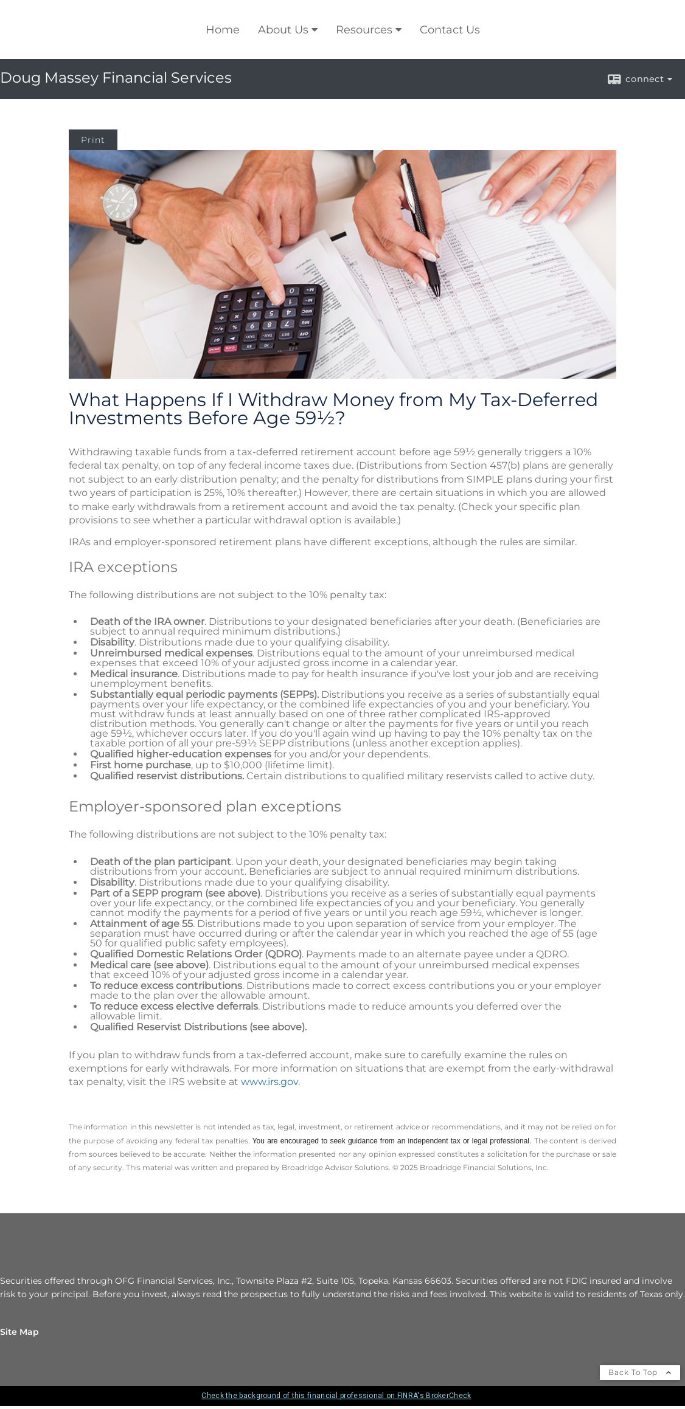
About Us (283, 29)
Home (223, 29)
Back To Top (640, 1372)
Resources (364, 29)
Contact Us (450, 29)
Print (93, 139)
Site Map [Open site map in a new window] (19, 1331)
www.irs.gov (269, 1081)
